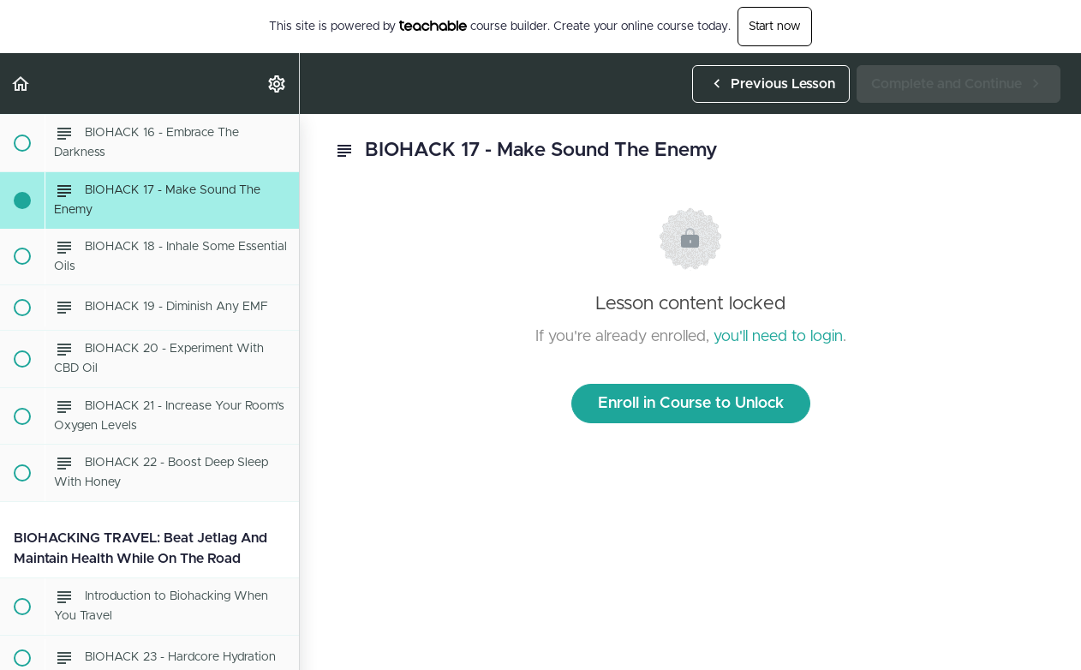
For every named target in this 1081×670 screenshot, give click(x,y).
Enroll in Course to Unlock (691, 403)
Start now (775, 27)
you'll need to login (778, 336)
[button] (21, 83)
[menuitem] (277, 83)
